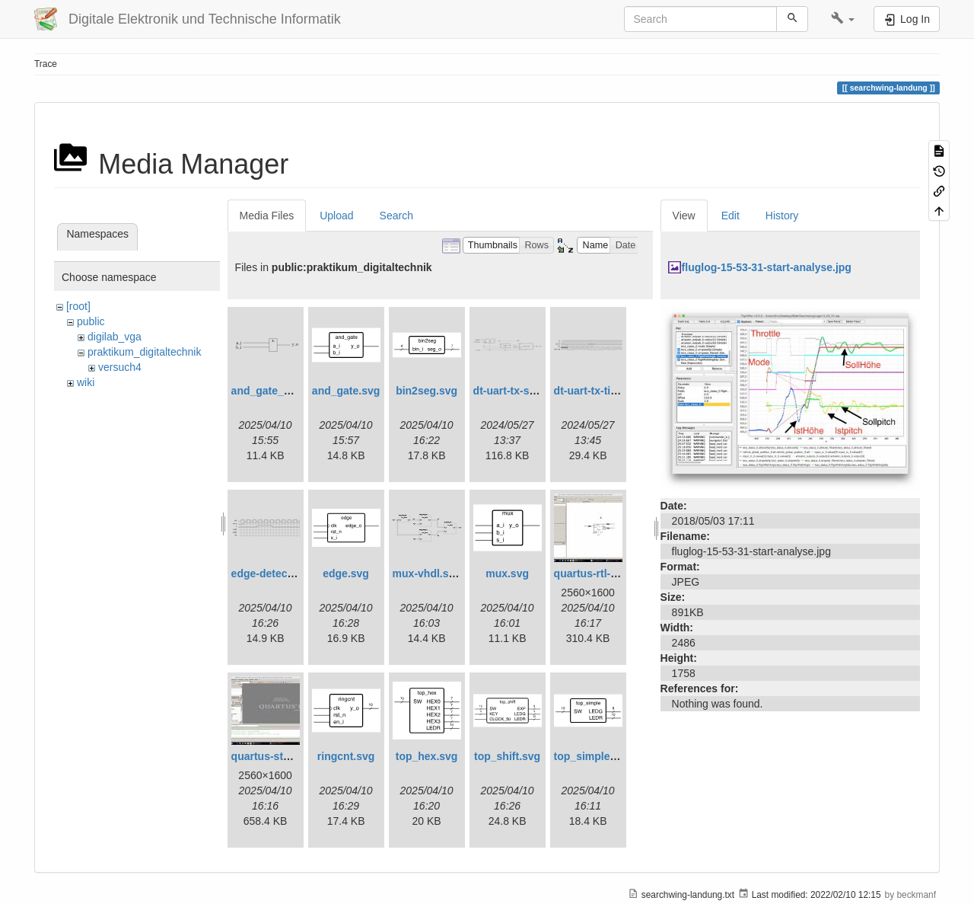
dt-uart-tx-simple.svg (525, 391)
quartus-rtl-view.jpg (603, 573)
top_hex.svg (427, 756)
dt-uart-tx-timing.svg (605, 391)
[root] (78, 306)
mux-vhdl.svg (427, 573)
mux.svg (507, 573)
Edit (730, 215)
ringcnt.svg (345, 756)
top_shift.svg (507, 756)
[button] (843, 19)
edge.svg (346, 573)
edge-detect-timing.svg (289, 573)
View (684, 215)
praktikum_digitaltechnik (144, 352)
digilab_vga (115, 337)
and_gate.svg (346, 391)
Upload (336, 215)
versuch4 (120, 367)
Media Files (267, 215)
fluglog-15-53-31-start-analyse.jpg (766, 267)
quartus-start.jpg (273, 756)
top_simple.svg (593, 756)
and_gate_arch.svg (279, 391)
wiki (85, 382)
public (91, 321)
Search (396, 215)
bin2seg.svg (426, 391)
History (782, 215)
